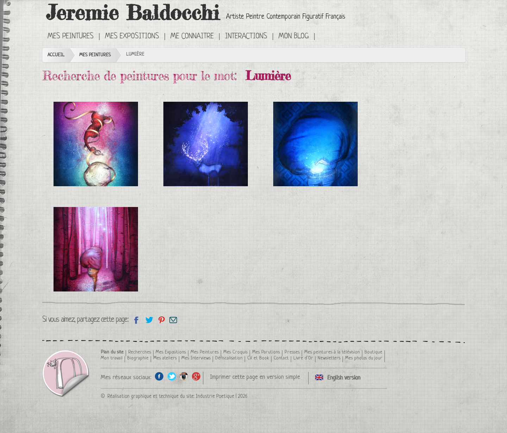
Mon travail (112, 358)
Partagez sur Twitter (148, 319)
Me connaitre (192, 36)
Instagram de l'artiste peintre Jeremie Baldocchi (184, 376)
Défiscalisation (229, 358)
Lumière (315, 144)
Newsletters (329, 358)
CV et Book (258, 358)
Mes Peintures (71, 36)
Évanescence (96, 144)
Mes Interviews (196, 358)
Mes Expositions (132, 36)
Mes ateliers (165, 358)
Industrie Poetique (215, 396)
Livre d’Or (303, 358)
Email (173, 319)
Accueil (56, 55)
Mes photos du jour (363, 358)
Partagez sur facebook (136, 319)
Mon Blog (293, 36)
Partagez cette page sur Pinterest (161, 319)
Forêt (96, 249)
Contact (281, 358)
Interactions (246, 36)
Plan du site (112, 352)
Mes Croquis (235, 352)
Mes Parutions (266, 352)
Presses (292, 352)
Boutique (373, 352)
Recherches (139, 352)
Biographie (138, 358)
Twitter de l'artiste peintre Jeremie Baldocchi (171, 376)
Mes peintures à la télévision (332, 352)
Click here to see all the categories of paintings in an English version (324, 35)
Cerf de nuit (205, 144)
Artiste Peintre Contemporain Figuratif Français (285, 17)
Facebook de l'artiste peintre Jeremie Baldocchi (159, 376)
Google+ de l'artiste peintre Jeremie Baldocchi (196, 376)
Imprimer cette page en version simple (255, 377)
